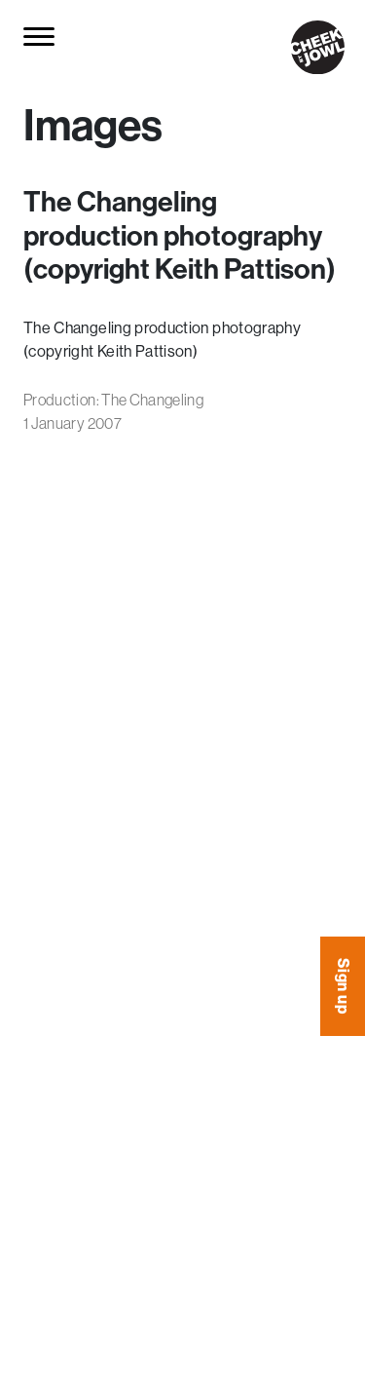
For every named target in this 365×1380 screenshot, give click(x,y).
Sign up (343, 986)
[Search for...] (85, 37)
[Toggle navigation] (40, 36)
